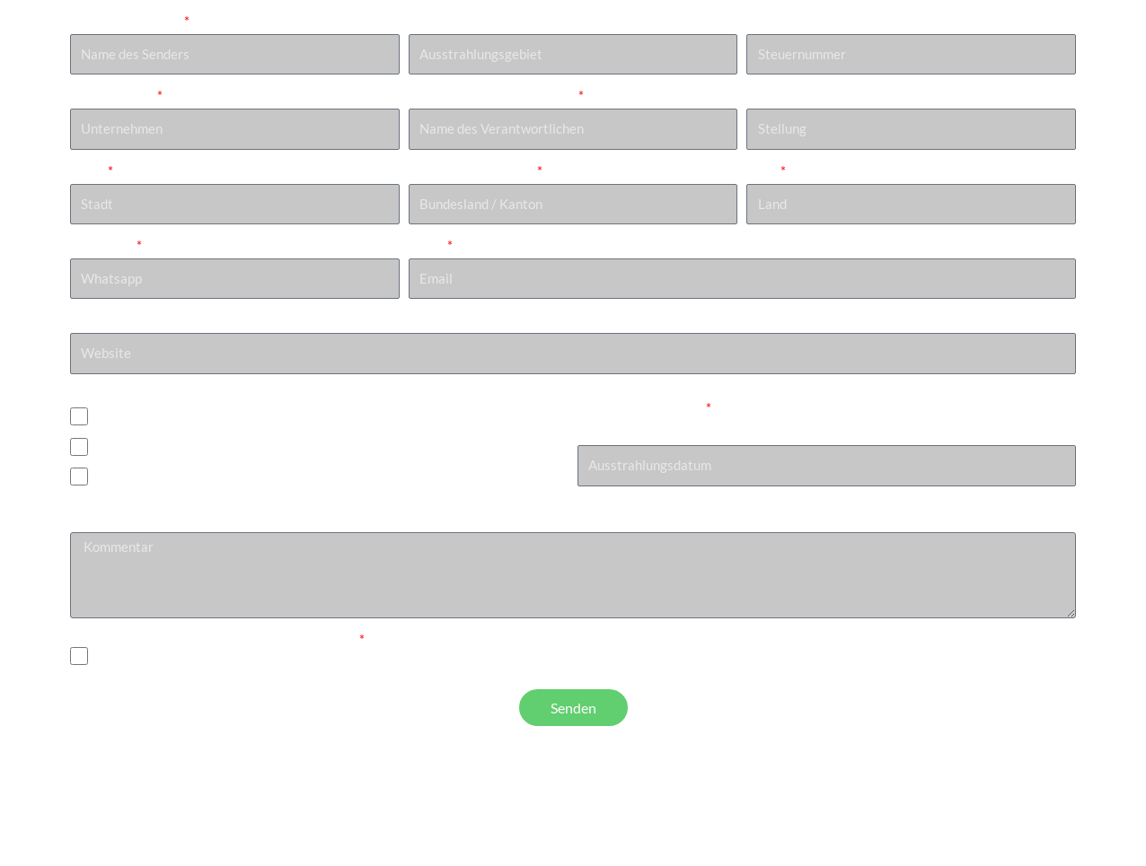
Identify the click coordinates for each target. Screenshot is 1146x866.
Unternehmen (112, 95)
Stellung (770, 95)
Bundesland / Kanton (471, 170)
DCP (112, 420)
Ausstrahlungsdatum (640, 407)
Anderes (123, 480)
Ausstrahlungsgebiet (470, 21)
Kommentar (105, 520)
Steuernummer (790, 21)
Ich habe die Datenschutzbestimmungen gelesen (213, 639)
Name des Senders (125, 21)
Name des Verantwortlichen (492, 95)
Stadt (87, 170)
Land (762, 170)
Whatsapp (102, 245)
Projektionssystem (125, 395)
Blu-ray (121, 450)
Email (427, 245)
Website (95, 319)
